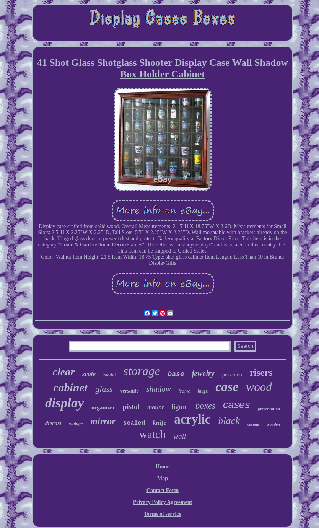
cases (236, 405)
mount (155, 407)
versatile (129, 391)
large (203, 391)
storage (142, 371)
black (228, 420)
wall (179, 436)
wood (259, 387)
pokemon (232, 375)
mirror (102, 421)
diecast (53, 423)
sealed (134, 423)
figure (179, 407)
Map (162, 478)
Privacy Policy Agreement (162, 502)
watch (152, 434)
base (176, 374)
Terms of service (162, 514)
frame (184, 391)
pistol (131, 407)
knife (159, 422)
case (226, 387)
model (109, 375)
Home (162, 466)
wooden (273, 424)
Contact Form (162, 490)
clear (64, 372)
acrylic (192, 419)
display (64, 403)
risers (261, 372)
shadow (158, 389)
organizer (103, 407)
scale (89, 374)
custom (253, 424)
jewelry (203, 373)
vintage (76, 423)
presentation (269, 408)
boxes (205, 406)
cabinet (70, 387)
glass (103, 389)
